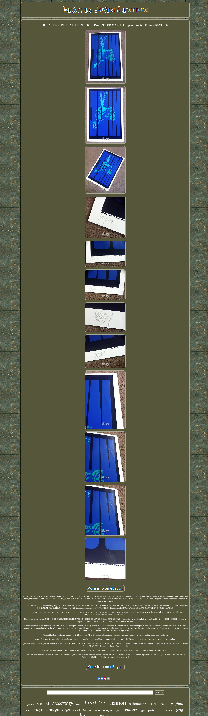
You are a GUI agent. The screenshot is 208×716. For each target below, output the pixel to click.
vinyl (38, 709)
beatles (96, 703)
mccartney (62, 703)
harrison (87, 710)
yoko (153, 703)
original (176, 703)
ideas (164, 704)
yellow (131, 709)
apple (142, 710)
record (78, 705)
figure (118, 710)
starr (160, 711)
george (180, 710)
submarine (137, 704)
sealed (76, 710)
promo (30, 704)
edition (169, 710)
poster (152, 710)
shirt (97, 710)
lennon (118, 703)
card (28, 710)
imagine (108, 710)
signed (43, 703)
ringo (66, 710)
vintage (52, 709)
